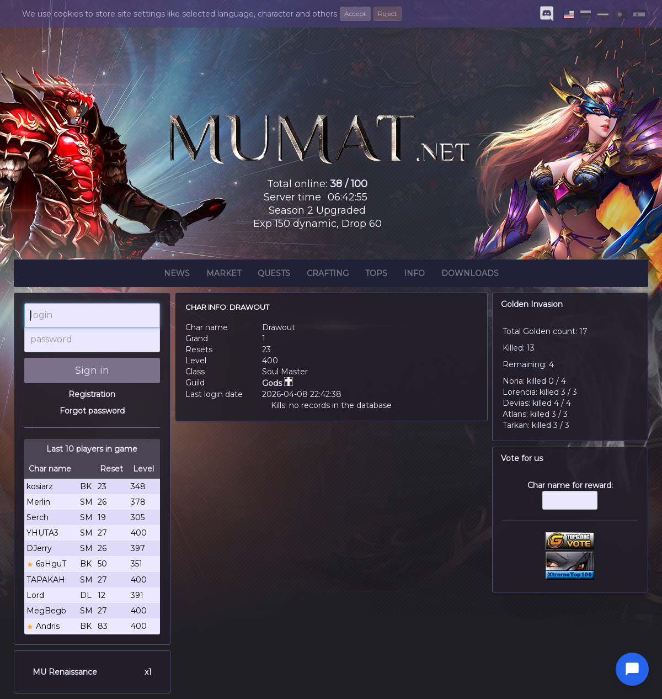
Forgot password (92, 411)
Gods (277, 383)
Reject (387, 13)
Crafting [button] (327, 275)
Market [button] (223, 275)
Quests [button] (273, 275)
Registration (91, 394)
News (177, 275)
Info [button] (414, 275)
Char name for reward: (570, 500)
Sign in (92, 370)
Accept (355, 13)
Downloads (470, 275)
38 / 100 (348, 184)
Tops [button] (376, 275)
